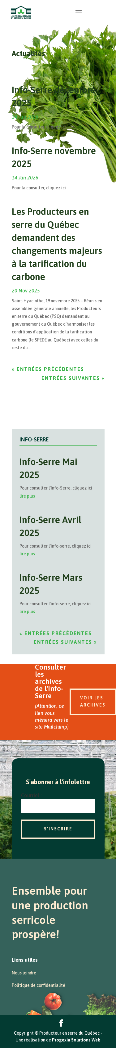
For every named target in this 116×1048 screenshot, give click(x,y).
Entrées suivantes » (73, 378)
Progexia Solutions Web (76, 1039)
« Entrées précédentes (48, 369)
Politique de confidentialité (38, 985)
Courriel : (31, 795)
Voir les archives (92, 701)
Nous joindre (24, 972)
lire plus (27, 496)
